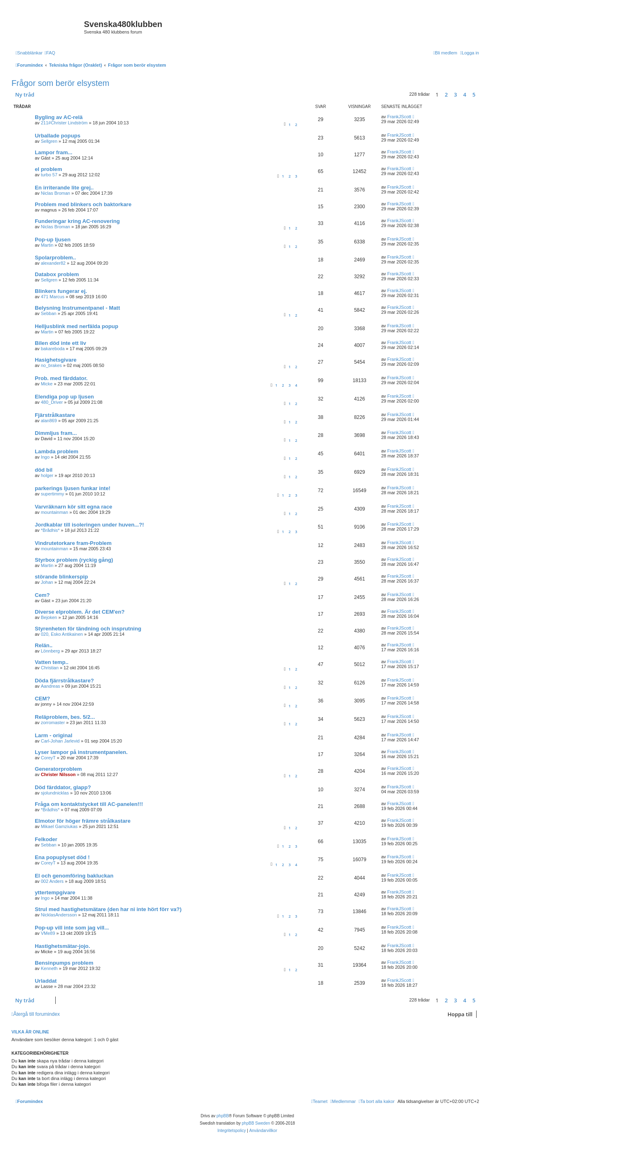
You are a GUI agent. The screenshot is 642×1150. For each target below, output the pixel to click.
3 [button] (455, 94)
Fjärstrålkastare (55, 415)
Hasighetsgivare (56, 360)
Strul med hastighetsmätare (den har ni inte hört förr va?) (108, 909)
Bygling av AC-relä (59, 117)
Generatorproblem (58, 769)
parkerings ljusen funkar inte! (73, 488)
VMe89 (48, 933)
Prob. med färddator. (61, 378)
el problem (48, 169)
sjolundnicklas (55, 792)
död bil (43, 470)
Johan (47, 582)
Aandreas (50, 686)
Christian (50, 667)
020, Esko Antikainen (62, 634)
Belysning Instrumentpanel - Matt (77, 308)
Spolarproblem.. (55, 257)
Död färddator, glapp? (63, 787)
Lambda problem (56, 451)
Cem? (42, 595)
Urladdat (46, 981)
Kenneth (49, 968)
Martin (47, 245)
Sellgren (49, 141)
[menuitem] (50, 53)
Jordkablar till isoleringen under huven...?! (89, 525)
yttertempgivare (55, 892)
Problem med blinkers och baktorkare (83, 204)
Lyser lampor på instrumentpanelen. (81, 752)
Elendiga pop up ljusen (64, 397)
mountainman (54, 512)
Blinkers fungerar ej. (61, 291)
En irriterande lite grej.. (64, 188)
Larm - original (53, 735)
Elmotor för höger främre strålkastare (83, 821)
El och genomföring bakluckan (74, 876)
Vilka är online (30, 1031)
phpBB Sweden (256, 1123)
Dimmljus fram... (56, 433)
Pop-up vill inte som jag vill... (72, 928)
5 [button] (473, 94)
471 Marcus (52, 296)
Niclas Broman (55, 193)
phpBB (223, 1116)
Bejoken (49, 617)
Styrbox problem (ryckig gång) (74, 560)
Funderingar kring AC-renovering (77, 221)
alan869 (49, 420)
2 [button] (446, 94)
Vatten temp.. (51, 662)
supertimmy (52, 493)
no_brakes (51, 365)
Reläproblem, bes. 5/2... (65, 717)
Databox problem (57, 274)
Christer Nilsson (58, 774)
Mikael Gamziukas (59, 826)
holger (47, 475)
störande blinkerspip (61, 577)
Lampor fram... (53, 152)
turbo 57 (49, 174)
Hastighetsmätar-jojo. (62, 946)
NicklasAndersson (59, 914)
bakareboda (53, 348)
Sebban (49, 313)
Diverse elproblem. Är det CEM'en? (79, 612)
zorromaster (53, 722)
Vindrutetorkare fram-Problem (73, 543)
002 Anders (52, 881)
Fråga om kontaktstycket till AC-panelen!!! (89, 804)
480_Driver (52, 402)
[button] (481, 94)
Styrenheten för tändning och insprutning (88, 629)
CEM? (42, 698)
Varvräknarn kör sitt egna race (73, 507)
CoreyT (48, 757)
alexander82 (53, 263)
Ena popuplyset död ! (62, 857)
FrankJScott (399, 116)
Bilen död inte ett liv (60, 343)
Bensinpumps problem (64, 963)
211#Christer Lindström (64, 122)
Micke (47, 383)
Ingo (45, 457)
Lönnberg (50, 650)
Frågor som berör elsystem (60, 83)
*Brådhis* (50, 530)
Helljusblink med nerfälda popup (76, 326)
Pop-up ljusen (52, 239)
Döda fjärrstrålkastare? (64, 680)
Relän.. (43, 645)
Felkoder (46, 839)
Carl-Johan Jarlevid (60, 740)
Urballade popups (57, 136)
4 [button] (464, 94)
